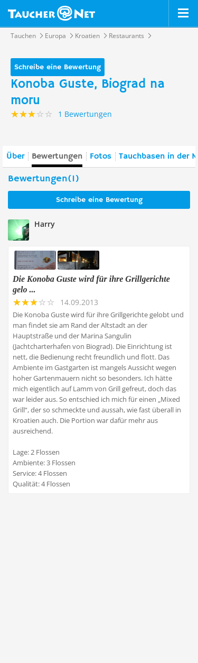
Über (15, 156)
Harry (44, 224)
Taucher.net (51, 13)
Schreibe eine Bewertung (57, 67)
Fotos (100, 156)
